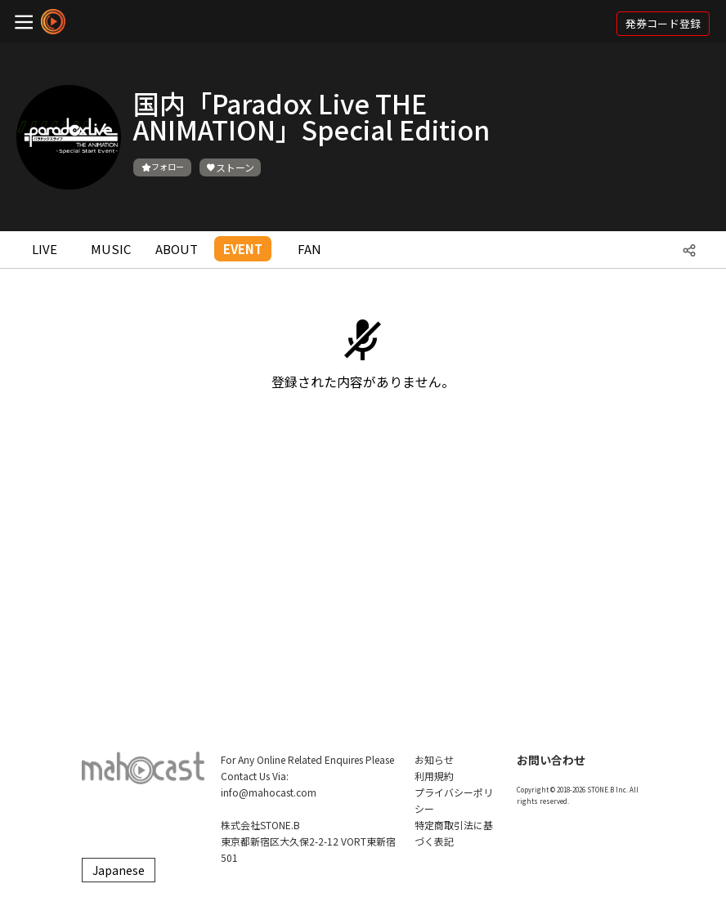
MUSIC (111, 248)
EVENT (242, 248)
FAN (309, 248)
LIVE (44, 248)
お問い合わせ (551, 760)
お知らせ (434, 759)
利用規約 (434, 776)
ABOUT (176, 248)
